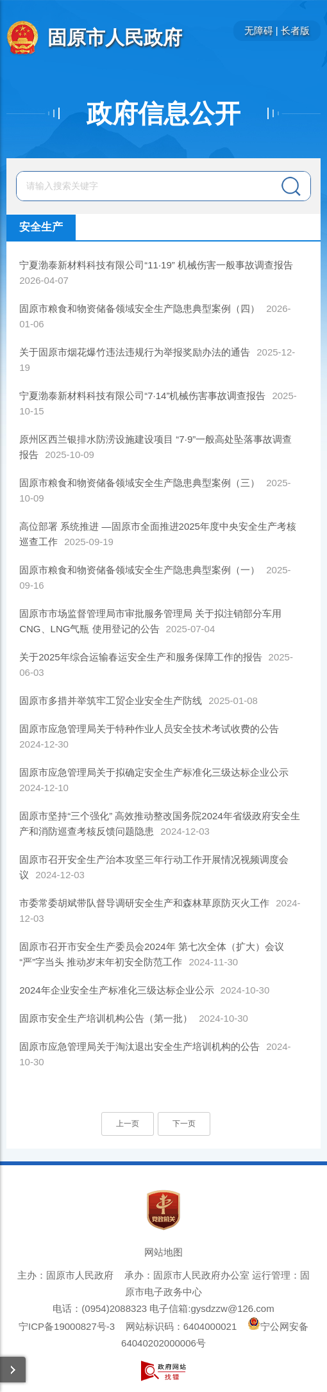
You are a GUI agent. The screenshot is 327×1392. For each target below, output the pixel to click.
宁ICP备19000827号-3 (67, 1326)
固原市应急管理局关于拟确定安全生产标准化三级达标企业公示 (154, 772)
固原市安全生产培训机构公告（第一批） (105, 1018)
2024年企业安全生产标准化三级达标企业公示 (116, 990)
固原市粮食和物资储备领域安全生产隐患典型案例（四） (139, 308)
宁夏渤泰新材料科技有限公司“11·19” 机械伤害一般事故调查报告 (156, 264)
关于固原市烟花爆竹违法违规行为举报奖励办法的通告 (134, 352)
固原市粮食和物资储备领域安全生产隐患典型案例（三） (139, 482)
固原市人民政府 (114, 37)
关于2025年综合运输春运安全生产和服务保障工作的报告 (140, 656)
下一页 (184, 1123)
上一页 (127, 1123)
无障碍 (258, 30)
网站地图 (163, 1252)
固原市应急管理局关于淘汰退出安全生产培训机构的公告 (139, 1046)
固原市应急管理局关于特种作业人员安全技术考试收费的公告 (149, 728)
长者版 (295, 30)
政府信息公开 (163, 113)
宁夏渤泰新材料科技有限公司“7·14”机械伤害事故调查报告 (142, 395)
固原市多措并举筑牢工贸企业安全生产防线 (110, 700)
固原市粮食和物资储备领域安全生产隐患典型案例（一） (139, 569)
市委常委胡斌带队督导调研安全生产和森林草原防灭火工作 (144, 902)
